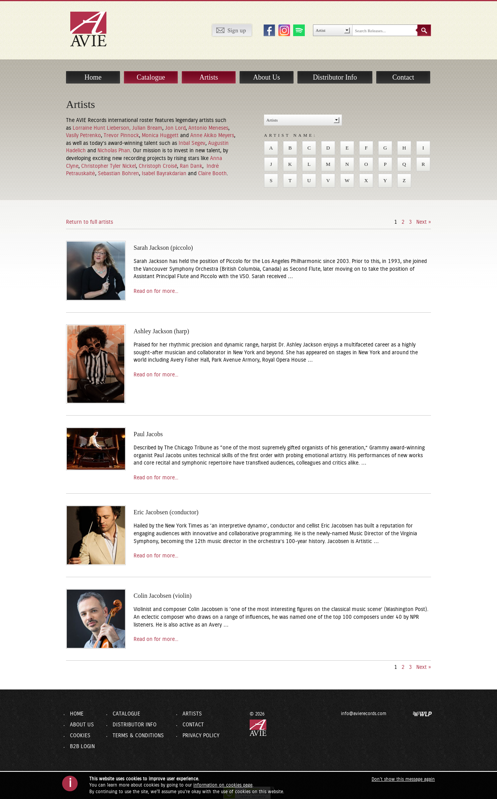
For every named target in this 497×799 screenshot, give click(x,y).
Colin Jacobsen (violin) (162, 595)
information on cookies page (222, 785)
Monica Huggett (161, 135)
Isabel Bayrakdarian (165, 173)
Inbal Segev (192, 143)
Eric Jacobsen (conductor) (166, 512)
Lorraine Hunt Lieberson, (102, 128)
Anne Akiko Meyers (212, 135)
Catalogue (151, 77)
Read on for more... (156, 291)
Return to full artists (89, 222)
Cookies (80, 735)
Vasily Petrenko (83, 135)
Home (93, 77)
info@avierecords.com (363, 713)
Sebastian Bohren (118, 173)
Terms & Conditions (138, 735)
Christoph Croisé (158, 166)
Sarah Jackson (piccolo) (163, 247)
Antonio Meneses (208, 128)
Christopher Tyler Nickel (108, 166)
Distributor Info (335, 77)
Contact (403, 77)
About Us (266, 77)
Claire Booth (212, 173)
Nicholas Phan (113, 150)
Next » (423, 222)
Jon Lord (175, 128)
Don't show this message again (403, 779)
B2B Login (82, 746)
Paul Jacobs (148, 434)
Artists (208, 77)
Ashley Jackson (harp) (161, 331)
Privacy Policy (200, 735)
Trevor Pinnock (121, 135)
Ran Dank (191, 166)
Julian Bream (147, 128)
